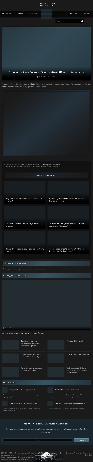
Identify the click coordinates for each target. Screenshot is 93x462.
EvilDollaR (52, 77)
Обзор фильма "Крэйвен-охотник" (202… (75, 403)
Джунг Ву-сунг (35, 166)
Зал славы (32, 13)
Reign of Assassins (17, 166)
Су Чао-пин (54, 166)
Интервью (74, 13)
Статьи (86, 13)
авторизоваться (39, 269)
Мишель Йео (45, 166)
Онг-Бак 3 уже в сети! (28, 390)
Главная (8, 164)
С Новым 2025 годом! (72, 390)
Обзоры (60, 13)
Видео (20, 13)
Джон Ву (27, 166)
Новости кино (8, 13)
